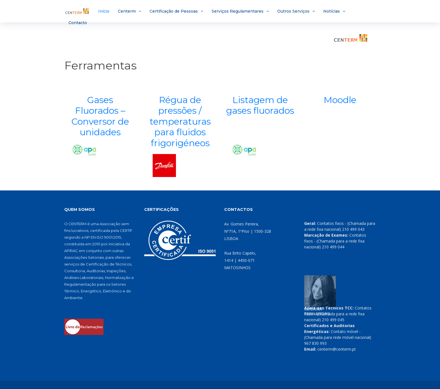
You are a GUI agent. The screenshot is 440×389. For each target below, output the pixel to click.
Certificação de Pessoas (174, 11)
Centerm (127, 11)
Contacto (77, 22)
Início (101, 11)
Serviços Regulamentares (237, 11)
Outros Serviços (293, 11)
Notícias (331, 11)
